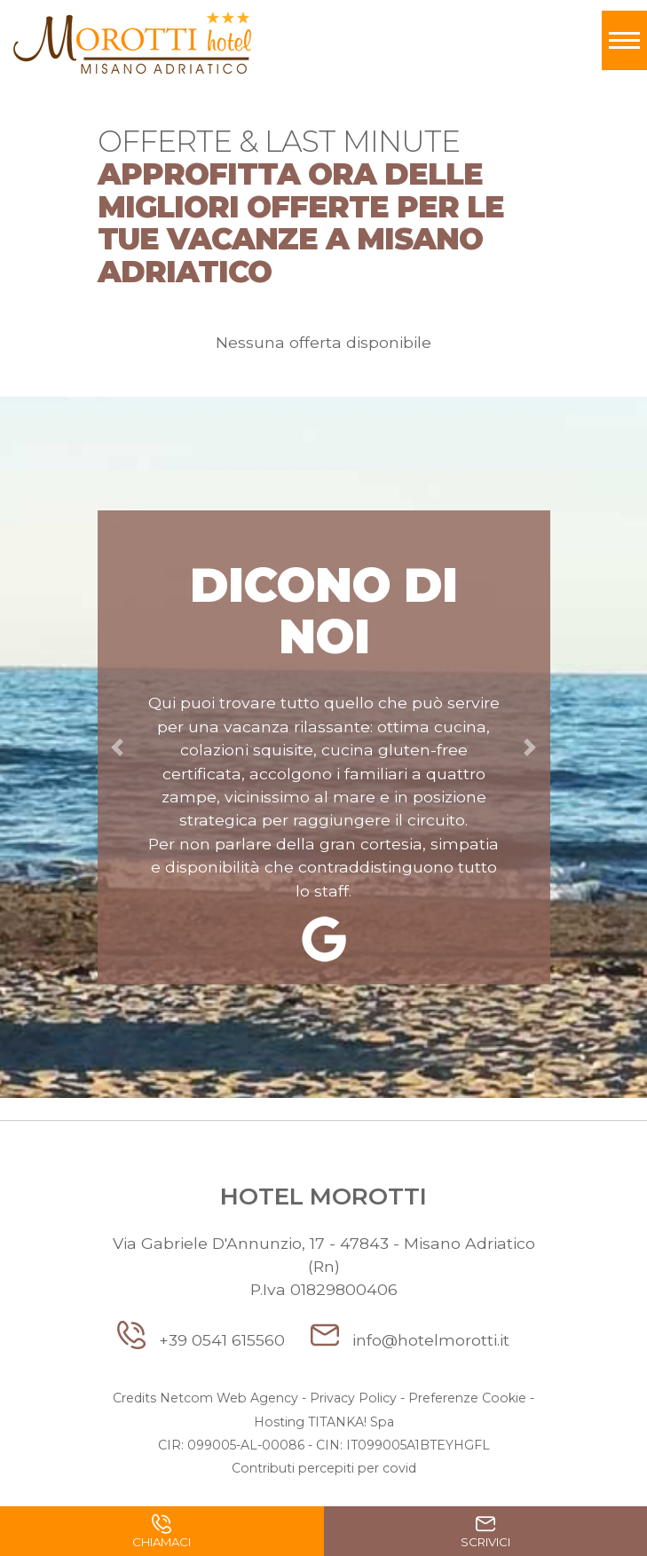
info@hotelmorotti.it (410, 1340)
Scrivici (485, 1534)
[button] (118, 747)
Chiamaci (161, 1534)
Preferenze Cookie (467, 1398)
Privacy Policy (353, 1398)
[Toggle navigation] (624, 40)
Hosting (279, 1422)
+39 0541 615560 (203, 1340)
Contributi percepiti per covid (324, 1468)
